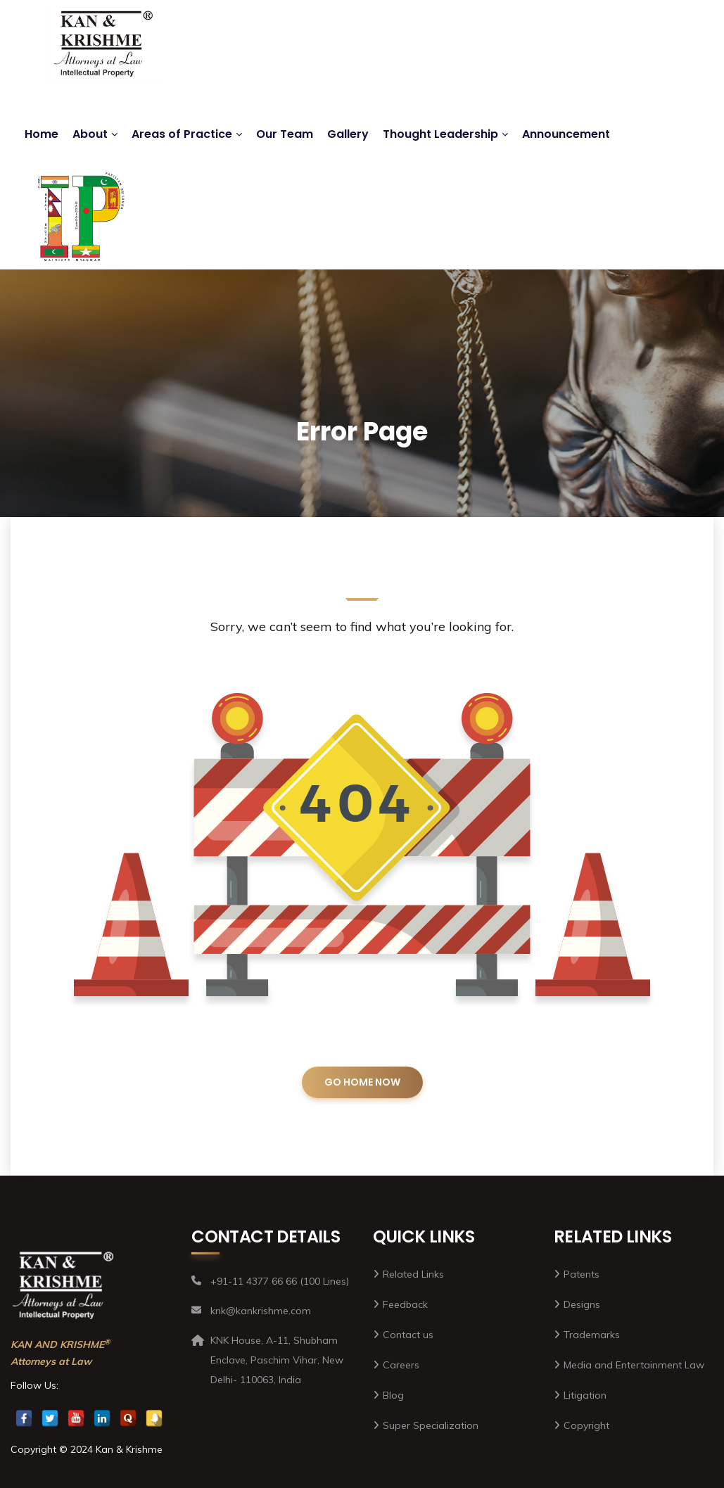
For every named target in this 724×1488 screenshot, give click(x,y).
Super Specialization (430, 1425)
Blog (393, 1395)
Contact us (408, 1334)
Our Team (284, 134)
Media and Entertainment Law (634, 1365)
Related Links (413, 1274)
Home (41, 134)
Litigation (585, 1395)
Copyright (586, 1425)
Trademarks (592, 1334)
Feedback (405, 1304)
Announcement (566, 134)
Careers (401, 1365)
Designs (582, 1304)
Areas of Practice (182, 134)
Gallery (348, 134)
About (90, 134)
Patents (581, 1274)
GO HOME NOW (362, 1082)
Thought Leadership (440, 134)
